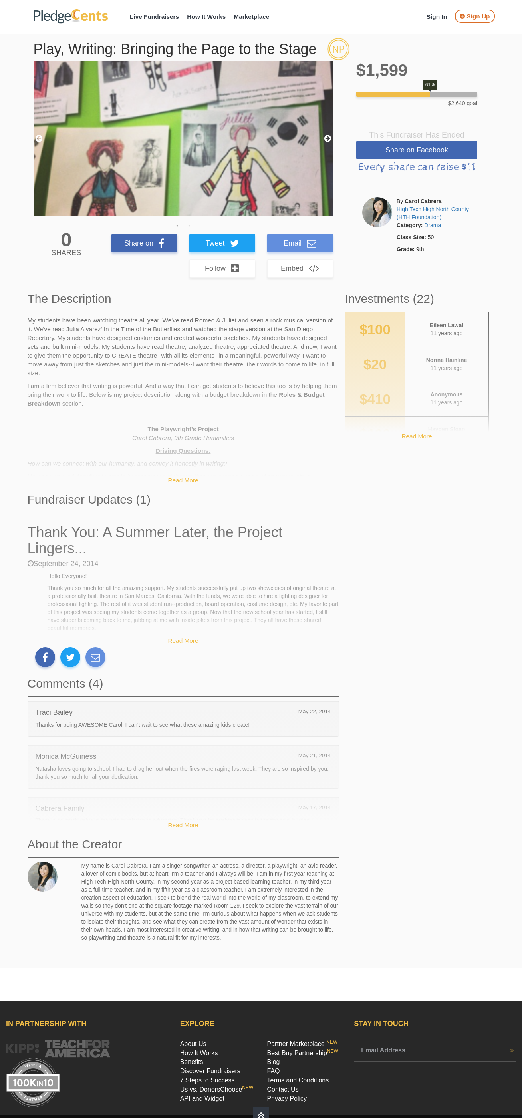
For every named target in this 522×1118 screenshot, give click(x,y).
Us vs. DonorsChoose (217, 1089)
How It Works (206, 16)
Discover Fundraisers (210, 1071)
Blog (273, 1061)
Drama (432, 225)
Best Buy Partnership (302, 1053)
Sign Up (475, 16)
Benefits (191, 1061)
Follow (222, 268)
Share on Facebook (416, 150)
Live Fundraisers (154, 16)
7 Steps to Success (207, 1080)
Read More (183, 480)
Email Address (383, 1050)
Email (300, 243)
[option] (183, 138)
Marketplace (251, 16)
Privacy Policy (287, 1098)
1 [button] (177, 226)
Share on (144, 243)
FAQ (273, 1071)
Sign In (437, 16)
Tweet (221, 243)
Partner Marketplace (302, 1043)
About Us (193, 1043)
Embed (300, 268)
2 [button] (189, 226)
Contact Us (282, 1089)
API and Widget (202, 1098)
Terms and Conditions (298, 1080)
